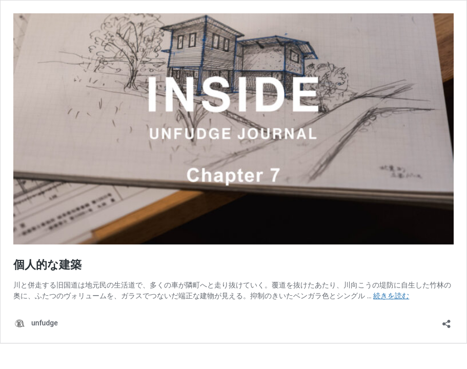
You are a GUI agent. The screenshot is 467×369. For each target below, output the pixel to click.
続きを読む (391, 296)
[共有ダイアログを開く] (446, 321)
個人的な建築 (47, 264)
